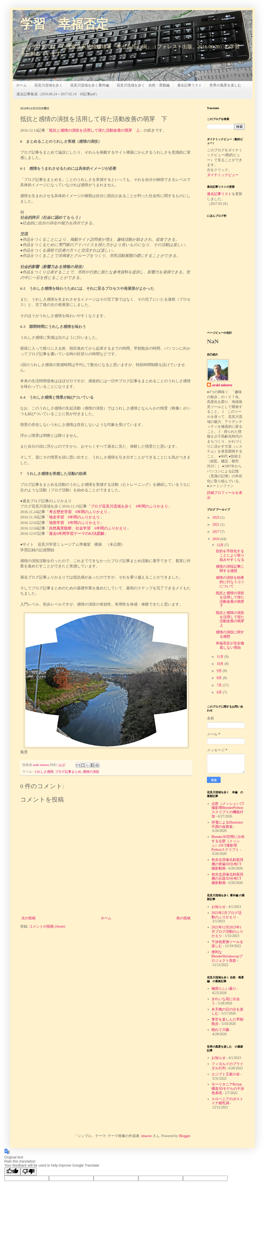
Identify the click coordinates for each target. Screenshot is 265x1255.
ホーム (21, 85)
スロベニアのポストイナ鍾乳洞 (227, 1101)
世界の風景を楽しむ (225, 85)
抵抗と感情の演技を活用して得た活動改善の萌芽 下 (232, 599)
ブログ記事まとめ (68, 772)
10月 (221, 664)
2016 (217, 539)
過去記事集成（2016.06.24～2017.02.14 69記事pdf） (57, 94)
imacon (146, 1136)
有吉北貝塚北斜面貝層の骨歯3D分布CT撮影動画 (227, 864)
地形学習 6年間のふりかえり (74, 522)
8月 (220, 678)
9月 (220, 671)
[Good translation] (12, 1171)
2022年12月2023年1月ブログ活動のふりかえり (227, 931)
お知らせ (218, 907)
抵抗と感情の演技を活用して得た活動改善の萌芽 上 (94, 130)
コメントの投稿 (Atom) (47, 926)
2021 (217, 524)
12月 (221, 545)
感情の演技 (91, 772)
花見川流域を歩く (48, 85)
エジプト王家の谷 (225, 1074)
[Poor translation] (28, 1171)
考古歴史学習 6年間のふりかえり (78, 512)
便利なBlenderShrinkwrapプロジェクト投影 (227, 956)
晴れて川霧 (220, 1030)
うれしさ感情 (44, 772)
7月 (220, 685)
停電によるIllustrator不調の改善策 (227, 824)
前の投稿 (183, 918)
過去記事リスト (189, 85)
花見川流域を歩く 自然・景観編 (143, 85)
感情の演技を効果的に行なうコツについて (230, 582)
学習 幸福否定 (64, 25)
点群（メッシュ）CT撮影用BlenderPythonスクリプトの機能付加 (227, 810)
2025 (217, 517)
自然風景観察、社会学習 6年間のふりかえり (88, 528)
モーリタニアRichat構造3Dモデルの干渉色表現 (227, 1088)
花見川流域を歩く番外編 (89, 85)
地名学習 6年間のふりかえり (74, 517)
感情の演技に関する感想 (230, 634)
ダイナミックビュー (223, 175)
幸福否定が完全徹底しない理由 (230, 645)
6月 (220, 692)
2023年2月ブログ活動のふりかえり (226, 915)
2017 (217, 532)
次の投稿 (28, 918)
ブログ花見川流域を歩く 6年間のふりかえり (129, 506)
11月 (220, 657)
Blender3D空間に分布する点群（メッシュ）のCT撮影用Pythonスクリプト (228, 843)
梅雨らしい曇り (223, 989)
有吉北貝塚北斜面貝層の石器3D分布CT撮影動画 (227, 879)
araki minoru (222, 385)
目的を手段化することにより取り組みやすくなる (230, 555)
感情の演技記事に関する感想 (230, 569)
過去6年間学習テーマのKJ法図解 (76, 533)
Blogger (184, 1136)
